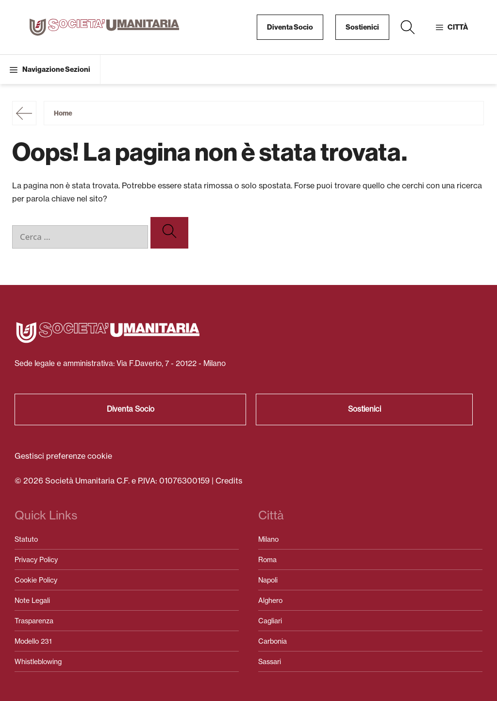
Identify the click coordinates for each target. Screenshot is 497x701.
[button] (407, 27)
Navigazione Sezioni (56, 69)
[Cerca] (169, 233)
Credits (228, 480)
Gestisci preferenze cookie (63, 456)
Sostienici (362, 27)
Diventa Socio (290, 27)
